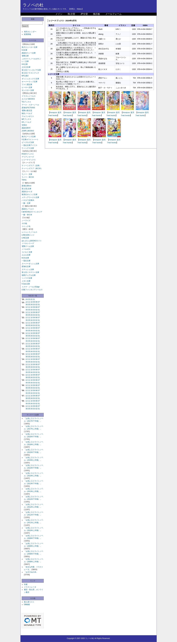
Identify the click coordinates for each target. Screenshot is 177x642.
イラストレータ (30, 587)
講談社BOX (26, 128)
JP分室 (84, 14)
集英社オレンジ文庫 (29, 194)
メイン (58, 14)
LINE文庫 (25, 238)
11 (29, 302)
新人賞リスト (29, 602)
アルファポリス (28, 116)
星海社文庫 (26, 267)
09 (34, 302)
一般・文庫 (26, 203)
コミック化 (26, 226)
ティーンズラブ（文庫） (31, 166)
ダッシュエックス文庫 (30, 79)
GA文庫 (25, 64)
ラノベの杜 (33, 5)
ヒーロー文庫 (27, 87)
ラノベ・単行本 (28, 177)
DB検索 (27, 605)
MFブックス (26, 119)
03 (29, 299)
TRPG (24, 180)
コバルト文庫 (27, 252)
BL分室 (71, 14)
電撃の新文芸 (27, 111)
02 (31, 299)
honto (54, 115)
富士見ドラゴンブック (30, 73)
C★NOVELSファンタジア (32, 212)
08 (36, 302)
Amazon (53, 112)
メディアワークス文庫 (30, 197)
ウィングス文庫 (28, 148)
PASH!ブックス (28, 154)
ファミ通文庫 (27, 84)
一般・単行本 (27, 215)
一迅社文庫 (26, 261)
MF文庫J (25, 76)
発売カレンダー (30, 32)
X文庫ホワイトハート (30, 139)
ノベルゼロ (26, 249)
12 (27, 302)
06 (27, 305)
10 (31, 302)
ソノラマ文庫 (27, 278)
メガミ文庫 (26, 281)
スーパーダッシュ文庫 (30, 264)
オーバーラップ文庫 (29, 82)
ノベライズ (26, 220)
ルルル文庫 (26, 255)
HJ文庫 (24, 50)
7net (50, 115)
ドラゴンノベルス (29, 96)
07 (39, 302)
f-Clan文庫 (26, 284)
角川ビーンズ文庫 (29, 137)
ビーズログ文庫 (28, 142)
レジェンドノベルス (29, 232)
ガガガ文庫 (26, 67)
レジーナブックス (29, 160)
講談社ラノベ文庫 (29, 53)
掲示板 (96, 14)
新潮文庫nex (26, 186)
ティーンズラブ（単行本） (32, 168)
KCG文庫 (25, 258)
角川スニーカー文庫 (29, 47)
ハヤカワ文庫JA (28, 200)
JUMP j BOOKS (28, 131)
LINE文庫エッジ (28, 235)
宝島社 (24, 125)
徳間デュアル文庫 (29, 275)
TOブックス (26, 102)
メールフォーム (113, 14)
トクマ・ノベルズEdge (31, 287)
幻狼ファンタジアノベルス (32, 290)
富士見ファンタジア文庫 (31, 70)
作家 (25, 584)
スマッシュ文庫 (28, 269)
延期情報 (27, 34)
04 (27, 299)
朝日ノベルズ (27, 113)
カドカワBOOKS (28, 99)
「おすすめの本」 (31, 572)
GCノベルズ (26, 122)
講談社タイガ (27, 192)
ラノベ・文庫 (27, 174)
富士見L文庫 (26, 189)
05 (29, 305)
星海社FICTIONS (28, 108)
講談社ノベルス (28, 209)
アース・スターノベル (30, 105)
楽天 (60, 112)
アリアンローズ (28, 157)
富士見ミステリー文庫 (30, 272)
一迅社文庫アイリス (29, 145)
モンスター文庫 (28, 90)
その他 (24, 223)
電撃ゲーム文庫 (28, 246)
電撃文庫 (25, 56)
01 (34, 299)
